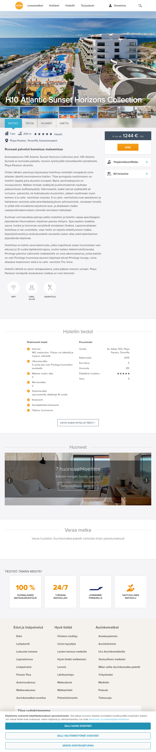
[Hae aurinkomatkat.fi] (140, 5)
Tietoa (30, 123)
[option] (78, 62)
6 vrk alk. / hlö (128, 136)
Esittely (13, 123)
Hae (128, 147)
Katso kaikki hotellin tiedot (77, 422)
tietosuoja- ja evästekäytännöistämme (109, 719)
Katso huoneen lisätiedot (78, 486)
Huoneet (46, 123)
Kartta (64, 123)
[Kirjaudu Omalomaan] (117, 5)
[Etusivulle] (19, 5)
